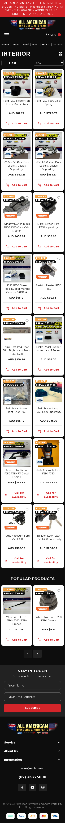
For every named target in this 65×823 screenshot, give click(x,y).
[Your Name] (32, 685)
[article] (17, 616)
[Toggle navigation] (7, 35)
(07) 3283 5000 (32, 777)
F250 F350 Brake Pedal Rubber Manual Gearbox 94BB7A (16, 289)
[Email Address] (32, 697)
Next (37, 654)
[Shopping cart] (53, 35)
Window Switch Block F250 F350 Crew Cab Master (16, 227)
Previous (28, 654)
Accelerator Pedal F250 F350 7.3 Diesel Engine (16, 474)
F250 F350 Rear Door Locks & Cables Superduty (16, 166)
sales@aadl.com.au (32, 768)
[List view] (54, 54)
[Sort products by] (49, 63)
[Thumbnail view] (61, 54)
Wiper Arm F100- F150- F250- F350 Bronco (16, 621)
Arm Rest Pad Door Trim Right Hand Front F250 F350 (16, 350)
